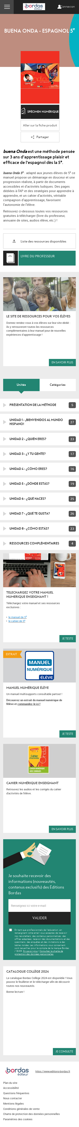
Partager (40, 137)
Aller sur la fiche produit (40, 125)
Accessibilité (11, 1088)
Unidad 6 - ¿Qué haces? (27, 499)
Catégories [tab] (58, 385)
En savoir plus (62, 362)
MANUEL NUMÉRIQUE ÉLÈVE (27, 688)
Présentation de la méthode (32, 405)
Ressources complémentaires (34, 543)
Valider (39, 918)
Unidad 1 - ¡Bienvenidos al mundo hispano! (36, 422)
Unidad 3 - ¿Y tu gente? (27, 454)
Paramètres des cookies (17, 1119)
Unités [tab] (21, 385)
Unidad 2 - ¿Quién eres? (27, 439)
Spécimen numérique (40, 112)
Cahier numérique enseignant (32, 783)
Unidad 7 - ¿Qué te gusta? (29, 513)
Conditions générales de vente (21, 1109)
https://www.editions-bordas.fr (52, 1071)
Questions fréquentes (16, 1093)
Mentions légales (13, 1103)
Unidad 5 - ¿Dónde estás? (29, 484)
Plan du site (10, 1083)
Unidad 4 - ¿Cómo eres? (28, 469)
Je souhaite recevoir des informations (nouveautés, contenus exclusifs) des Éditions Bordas (36, 884)
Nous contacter (12, 1098)
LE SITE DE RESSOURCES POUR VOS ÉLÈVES (38, 316)
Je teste (67, 638)
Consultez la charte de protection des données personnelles (39, 952)
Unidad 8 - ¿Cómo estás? (29, 528)
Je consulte (64, 1051)
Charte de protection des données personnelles (31, 1114)
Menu (7, 7)
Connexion (67, 6)
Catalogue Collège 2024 (27, 971)
